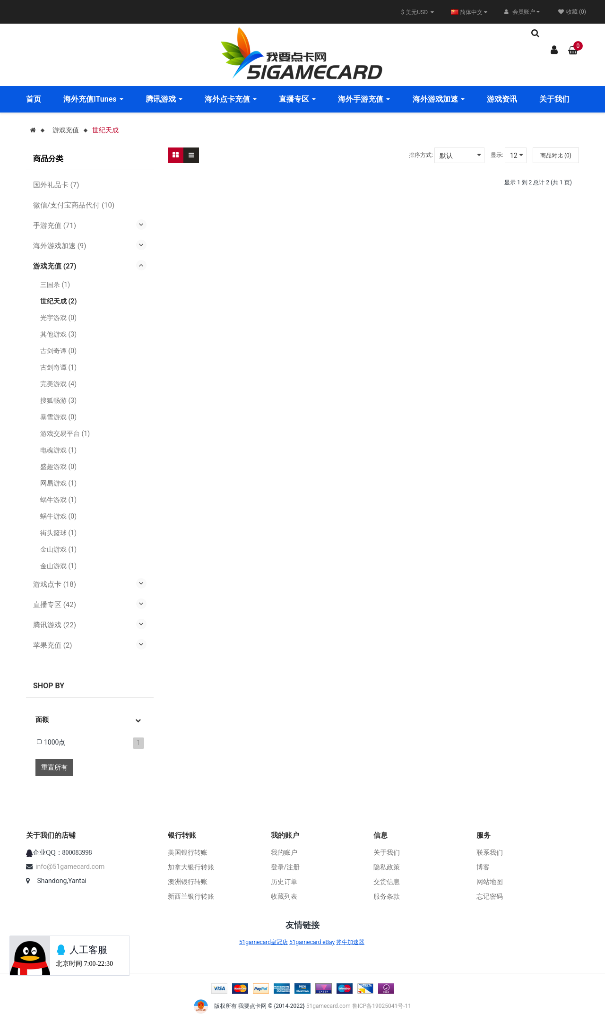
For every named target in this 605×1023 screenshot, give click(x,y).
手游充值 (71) (54, 225)
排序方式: (421, 155)
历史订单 (284, 881)
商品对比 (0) (555, 155)
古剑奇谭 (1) (58, 367)
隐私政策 (386, 867)
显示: (497, 155)
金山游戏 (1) (58, 549)
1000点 (54, 742)
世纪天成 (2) (58, 301)
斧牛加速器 (350, 942)
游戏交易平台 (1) (65, 433)
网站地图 (489, 881)
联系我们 (489, 852)
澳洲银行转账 (187, 881)
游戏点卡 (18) (54, 584)
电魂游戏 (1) (58, 450)
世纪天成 (105, 130)
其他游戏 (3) (58, 334)
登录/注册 (285, 867)
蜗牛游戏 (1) (58, 499)
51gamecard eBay (312, 942)
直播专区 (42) (54, 604)
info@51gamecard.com (69, 866)
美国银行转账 (187, 852)
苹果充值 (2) (52, 645)
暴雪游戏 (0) (58, 417)
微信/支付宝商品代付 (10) (73, 205)
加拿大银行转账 (191, 867)
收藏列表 (284, 896)
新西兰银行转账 (191, 896)
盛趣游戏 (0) (58, 466)
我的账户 (284, 852)
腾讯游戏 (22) (54, 625)
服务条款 (386, 896)
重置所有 (54, 767)
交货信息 (386, 881)
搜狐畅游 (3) (58, 400)
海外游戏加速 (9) (59, 246)
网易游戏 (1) (58, 483)
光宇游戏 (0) (58, 317)
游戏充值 (65, 130)
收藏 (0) (572, 12)
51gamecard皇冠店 (263, 942)
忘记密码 (489, 896)
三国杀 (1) (55, 284)
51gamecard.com (328, 1006)
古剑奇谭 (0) (58, 351)
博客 (483, 867)
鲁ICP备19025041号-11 (381, 1006)
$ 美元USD (417, 12)
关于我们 (386, 852)
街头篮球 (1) (58, 533)
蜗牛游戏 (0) (58, 516)
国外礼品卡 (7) (56, 185)
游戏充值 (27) (54, 266)
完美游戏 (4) (58, 384)
